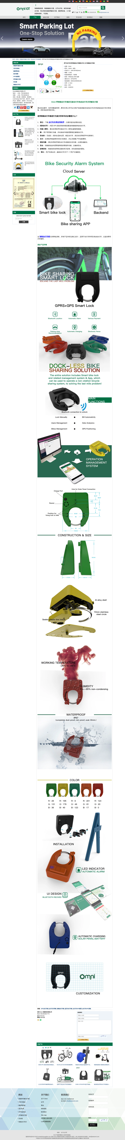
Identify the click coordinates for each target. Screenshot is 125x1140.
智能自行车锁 (60, 1008)
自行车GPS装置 (77, 1008)
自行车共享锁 (52, 1008)
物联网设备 (16, 71)
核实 (89, 1117)
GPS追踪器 (16, 76)
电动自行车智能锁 (36, 59)
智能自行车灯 (17, 84)
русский (83, 1)
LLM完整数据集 (46, 1121)
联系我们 (90, 17)
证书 (42, 1102)
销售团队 (44, 1108)
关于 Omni (44, 1098)
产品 (35, 17)
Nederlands (93, 1)
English (69, 1)
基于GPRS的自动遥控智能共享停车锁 (29, 163)
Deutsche (76, 1)
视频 (100, 17)
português (90, 1)
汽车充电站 (16, 68)
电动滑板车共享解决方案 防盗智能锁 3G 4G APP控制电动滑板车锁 (29, 153)
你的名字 (91, 1094)
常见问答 (79, 17)
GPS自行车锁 (44, 1008)
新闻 (68, 17)
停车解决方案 (17, 79)
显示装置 (15, 73)
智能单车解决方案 (25, 59)
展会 (42, 1105)
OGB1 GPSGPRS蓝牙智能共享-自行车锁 (29, 119)
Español (87, 1)
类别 (17, 59)
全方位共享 (64, 1132)
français (73, 1)
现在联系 (23, 110)
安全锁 (15, 82)
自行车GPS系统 (86, 1008)
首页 (24, 17)
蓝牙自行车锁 (68, 1008)
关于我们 (57, 17)
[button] (123, 38)
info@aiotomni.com (103, 12)
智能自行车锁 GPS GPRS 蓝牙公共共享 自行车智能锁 (29, 142)
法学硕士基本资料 (46, 1118)
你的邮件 (91, 1100)
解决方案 (46, 17)
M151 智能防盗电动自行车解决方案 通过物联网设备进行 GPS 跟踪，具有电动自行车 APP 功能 (29, 132)
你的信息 (91, 1107)
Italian (80, 1)
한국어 (97, 1)
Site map (44, 1115)
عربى (104, 1)
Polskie (107, 1)
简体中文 (100, 1)
